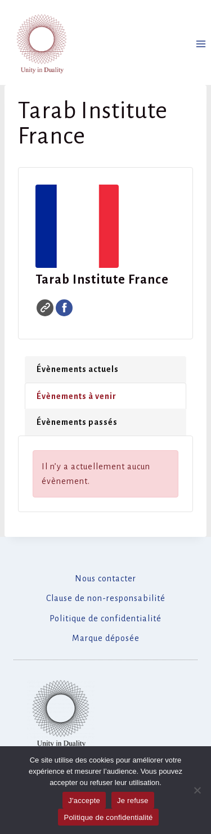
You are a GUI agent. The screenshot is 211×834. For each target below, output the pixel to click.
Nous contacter (105, 578)
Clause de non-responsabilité (105, 598)
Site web (45, 307)
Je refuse (133, 800)
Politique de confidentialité (105, 618)
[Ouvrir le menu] (200, 43)
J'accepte (84, 800)
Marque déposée (106, 638)
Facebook (64, 307)
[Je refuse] (197, 790)
